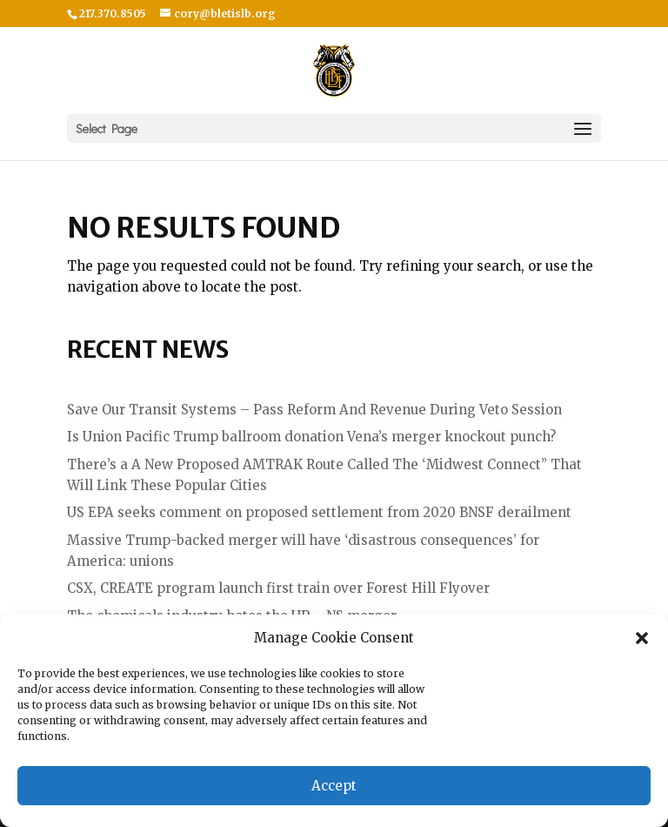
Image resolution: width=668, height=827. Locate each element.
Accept (334, 785)
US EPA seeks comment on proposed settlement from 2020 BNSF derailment (319, 512)
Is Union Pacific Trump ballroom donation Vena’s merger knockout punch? (311, 436)
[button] (642, 638)
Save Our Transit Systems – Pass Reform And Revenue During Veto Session (314, 409)
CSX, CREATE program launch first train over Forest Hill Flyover (278, 588)
